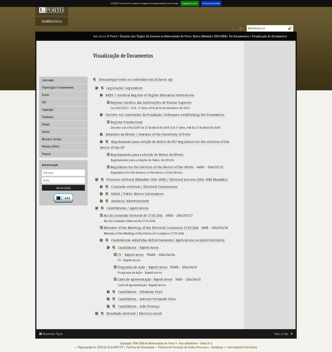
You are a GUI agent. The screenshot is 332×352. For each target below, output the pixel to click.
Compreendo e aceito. (190, 3)
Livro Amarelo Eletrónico (242, 347)
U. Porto (112, 36)
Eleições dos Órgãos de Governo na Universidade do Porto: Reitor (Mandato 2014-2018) (173, 36)
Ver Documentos (239, 36)
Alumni (46, 132)
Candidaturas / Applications (128, 208)
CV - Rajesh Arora (130, 254)
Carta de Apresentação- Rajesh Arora (145, 279)
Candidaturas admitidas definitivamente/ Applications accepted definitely (168, 240)
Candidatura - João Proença (138, 306)
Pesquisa (46, 154)
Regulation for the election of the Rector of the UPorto (152, 167)
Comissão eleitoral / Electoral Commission (144, 186)
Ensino (45, 95)
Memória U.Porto (50, 146)
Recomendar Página (53, 334)
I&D (44, 102)
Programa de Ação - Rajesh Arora (142, 267)
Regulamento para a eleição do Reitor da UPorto (147, 154)
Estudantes (47, 117)
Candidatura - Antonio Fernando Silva (146, 299)
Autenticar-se (256, 28)
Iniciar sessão (63, 188)
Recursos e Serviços (51, 139)
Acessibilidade (188, 343)
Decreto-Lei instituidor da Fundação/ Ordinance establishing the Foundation (165, 114)
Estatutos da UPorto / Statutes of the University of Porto (148, 134)
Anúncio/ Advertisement (130, 201)
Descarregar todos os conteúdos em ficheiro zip (136, 79)
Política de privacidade (211, 3)
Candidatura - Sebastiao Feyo (140, 292)
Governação (48, 80)
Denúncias (217, 347)
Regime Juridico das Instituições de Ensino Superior (151, 102)
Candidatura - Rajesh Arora (138, 247)
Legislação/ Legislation (124, 88)
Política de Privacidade (140, 347)
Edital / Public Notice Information (137, 194)
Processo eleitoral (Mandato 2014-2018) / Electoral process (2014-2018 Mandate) (167, 179)
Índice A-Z (206, 343)
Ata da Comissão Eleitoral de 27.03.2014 (133, 215)
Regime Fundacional (126, 122)
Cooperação (47, 110)
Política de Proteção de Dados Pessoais (183, 347)
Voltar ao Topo (281, 334)
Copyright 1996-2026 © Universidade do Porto (147, 343)
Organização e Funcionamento (58, 87)
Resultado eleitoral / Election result (134, 313)
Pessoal (45, 124)
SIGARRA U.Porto (52, 21)
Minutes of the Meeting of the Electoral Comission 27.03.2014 (151, 227)
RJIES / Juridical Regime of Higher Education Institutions (150, 95)
